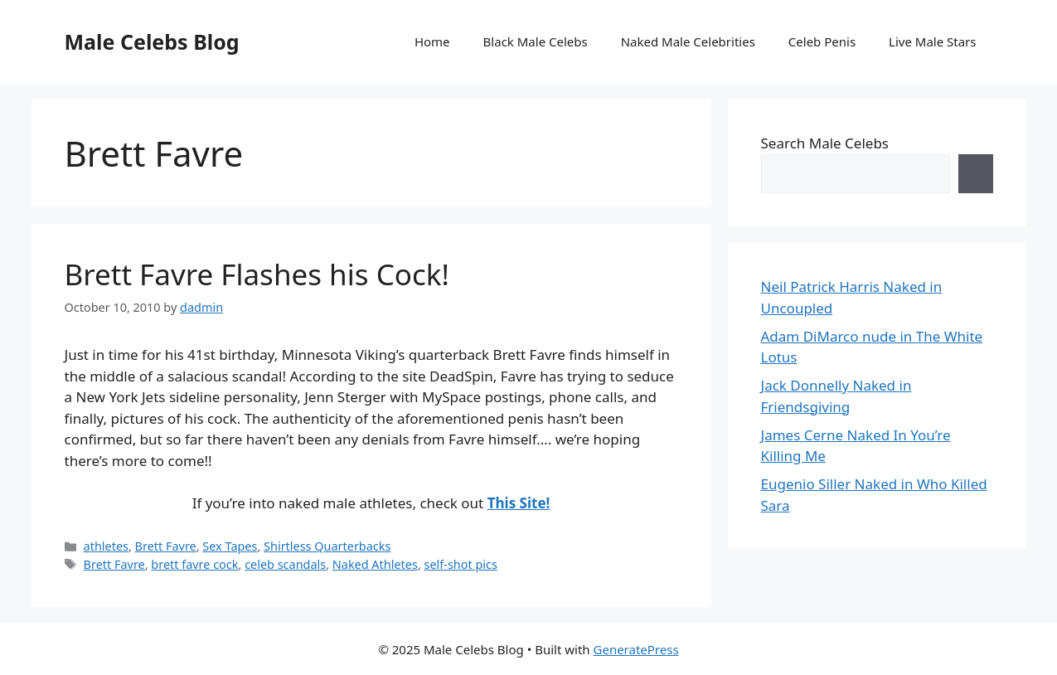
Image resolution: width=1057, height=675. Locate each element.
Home (432, 41)
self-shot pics (460, 564)
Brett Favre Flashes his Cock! (257, 274)
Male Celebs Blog (152, 41)
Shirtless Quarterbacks (327, 546)
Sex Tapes (229, 546)
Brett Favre (165, 546)
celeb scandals (285, 564)
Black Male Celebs (535, 41)
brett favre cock (194, 564)
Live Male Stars (932, 41)
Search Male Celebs (825, 143)
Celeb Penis (822, 41)
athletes (106, 546)
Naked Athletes (375, 564)
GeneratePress (636, 649)
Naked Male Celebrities (688, 41)
